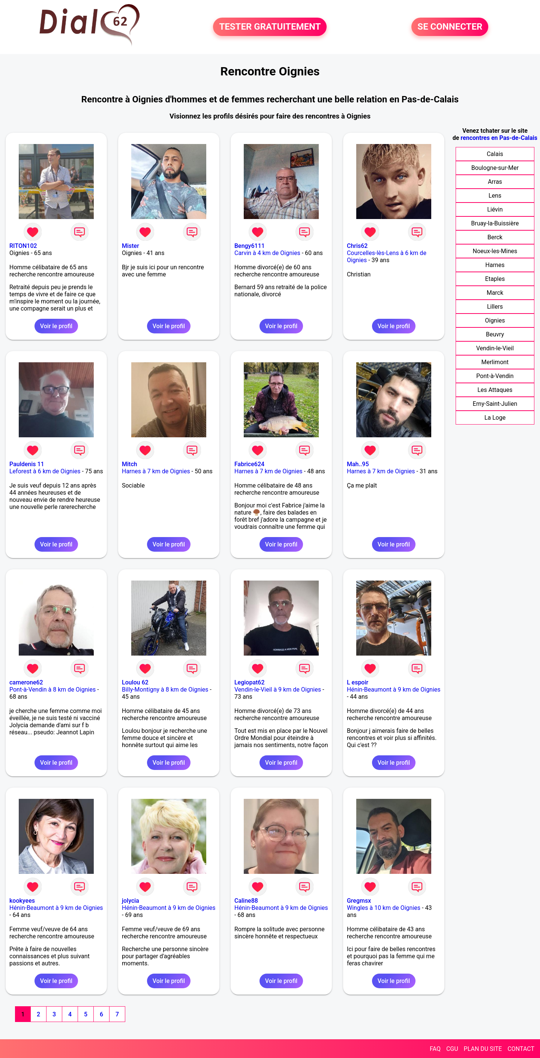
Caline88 (246, 900)
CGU (452, 1048)
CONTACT (520, 1048)
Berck (495, 237)
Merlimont (494, 362)
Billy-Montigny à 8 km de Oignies (165, 689)
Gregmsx (359, 900)
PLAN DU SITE (483, 1048)
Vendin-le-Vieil (495, 348)
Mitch (129, 464)
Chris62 (357, 245)
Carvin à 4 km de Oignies (267, 253)
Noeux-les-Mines (495, 251)
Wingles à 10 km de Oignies (383, 907)
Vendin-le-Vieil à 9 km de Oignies (277, 689)
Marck (495, 292)
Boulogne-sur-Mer (495, 167)
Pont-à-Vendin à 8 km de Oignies (52, 689)
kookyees (22, 900)
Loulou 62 (135, 682)
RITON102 (23, 245)
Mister (130, 245)
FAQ (435, 1048)
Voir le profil (56, 326)
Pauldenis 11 (26, 464)
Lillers (495, 306)
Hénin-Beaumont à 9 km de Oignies (394, 689)
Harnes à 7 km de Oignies (156, 471)
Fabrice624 (249, 464)
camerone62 (26, 682)
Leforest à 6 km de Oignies (45, 471)
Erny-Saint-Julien (495, 403)
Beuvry (495, 334)
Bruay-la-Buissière (495, 223)
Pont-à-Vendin (495, 376)
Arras (495, 181)
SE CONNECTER (449, 27)
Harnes (494, 265)
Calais (495, 154)
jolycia (130, 900)
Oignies (495, 320)
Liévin (494, 209)
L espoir (357, 682)
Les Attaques (494, 389)
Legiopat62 (249, 682)
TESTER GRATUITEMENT (270, 27)
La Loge (495, 417)
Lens (495, 195)
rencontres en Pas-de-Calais (498, 137)
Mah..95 (358, 464)
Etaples (495, 278)
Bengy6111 (249, 245)
